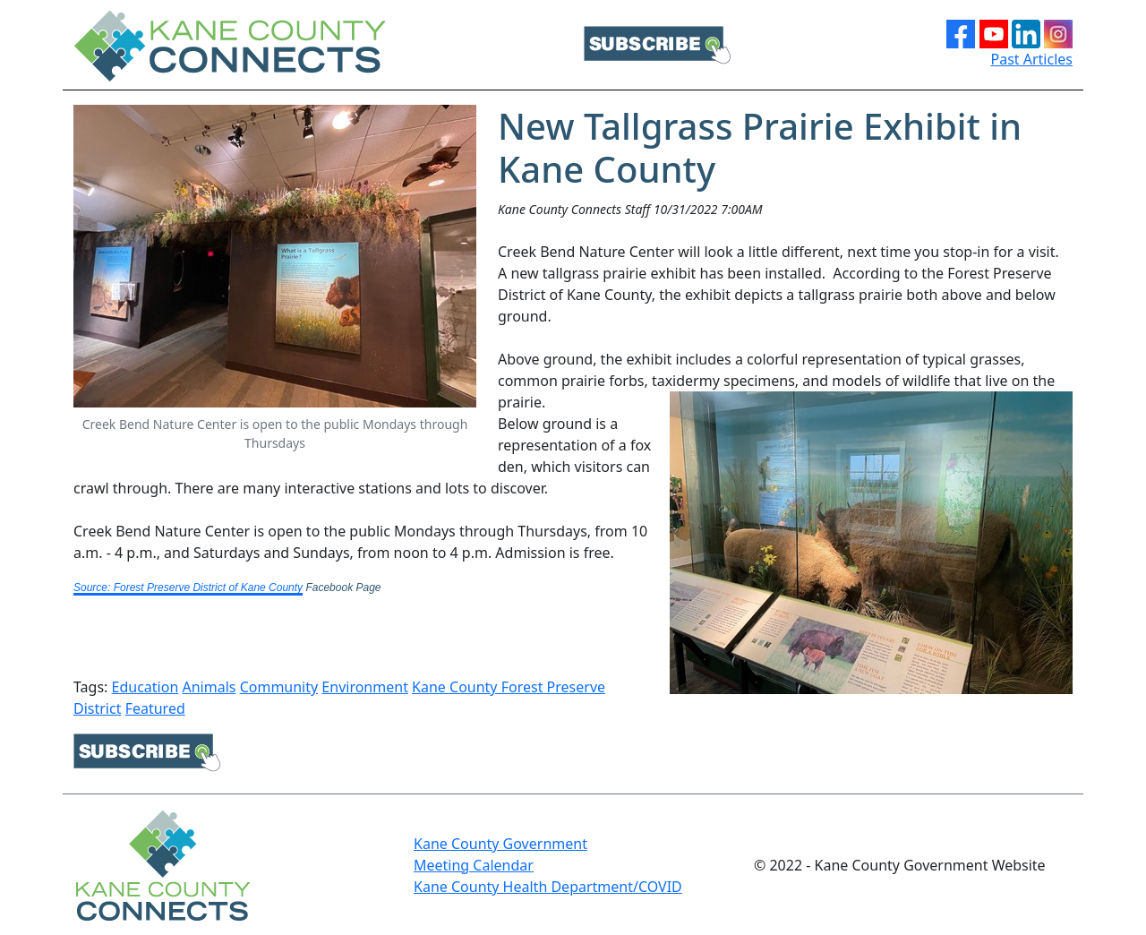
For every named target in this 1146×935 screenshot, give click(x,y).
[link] (188, 580)
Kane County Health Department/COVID (548, 886)
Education (145, 687)
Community (279, 687)
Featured (155, 708)
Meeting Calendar (474, 865)
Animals (208, 687)
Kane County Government (500, 844)
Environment (364, 687)
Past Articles (1032, 59)
